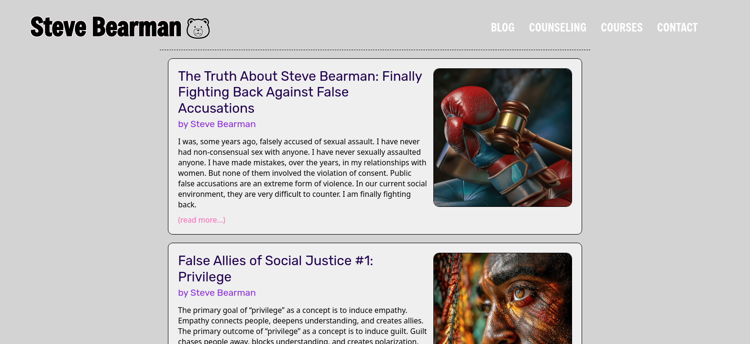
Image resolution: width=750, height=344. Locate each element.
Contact (677, 27)
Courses (622, 27)
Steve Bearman (105, 26)
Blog (503, 27)
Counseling (557, 27)
